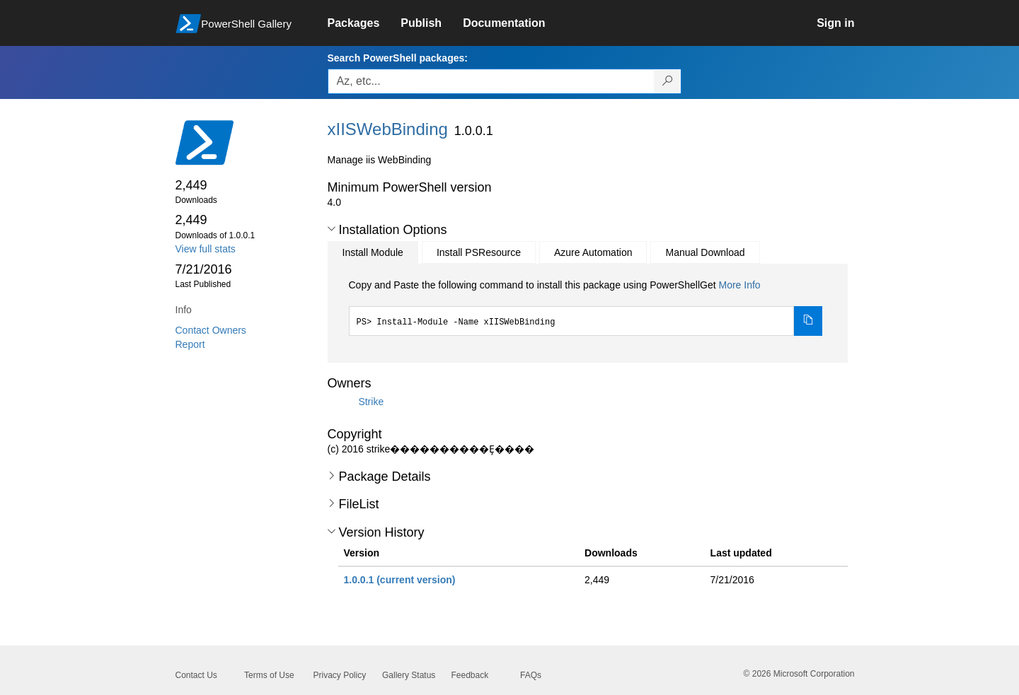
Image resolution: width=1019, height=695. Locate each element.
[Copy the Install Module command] (808, 321)
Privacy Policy (340, 675)
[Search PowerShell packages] (667, 81)
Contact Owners (210, 330)
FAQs (530, 675)
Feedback (470, 675)
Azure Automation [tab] (593, 252)
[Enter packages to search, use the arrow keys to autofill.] (491, 81)
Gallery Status (408, 675)
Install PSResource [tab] (479, 252)
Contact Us (196, 675)
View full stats (205, 249)
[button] (331, 229)
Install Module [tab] (372, 252)
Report (190, 344)
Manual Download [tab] (704, 252)
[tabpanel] (586, 307)
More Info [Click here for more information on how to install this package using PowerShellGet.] (739, 285)
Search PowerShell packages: (398, 58)
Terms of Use (269, 675)
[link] (364, 23)
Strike (371, 401)
